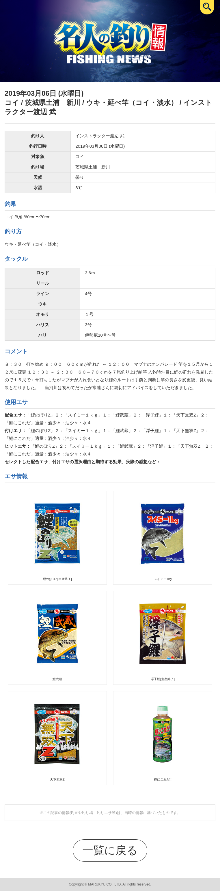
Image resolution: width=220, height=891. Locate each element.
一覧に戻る (110, 850)
